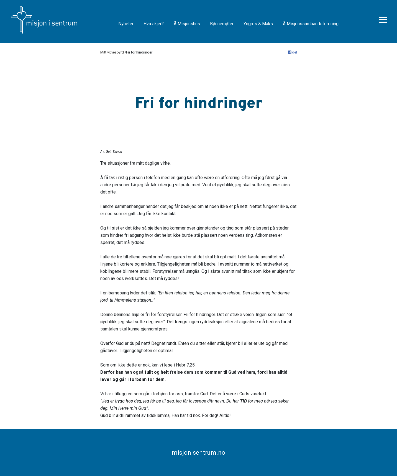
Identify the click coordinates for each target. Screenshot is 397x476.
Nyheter (126, 23)
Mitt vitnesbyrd (112, 52)
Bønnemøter (222, 23)
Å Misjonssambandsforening (311, 23)
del (292, 52)
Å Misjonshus (187, 23)
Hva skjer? (154, 23)
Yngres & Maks (258, 23)
